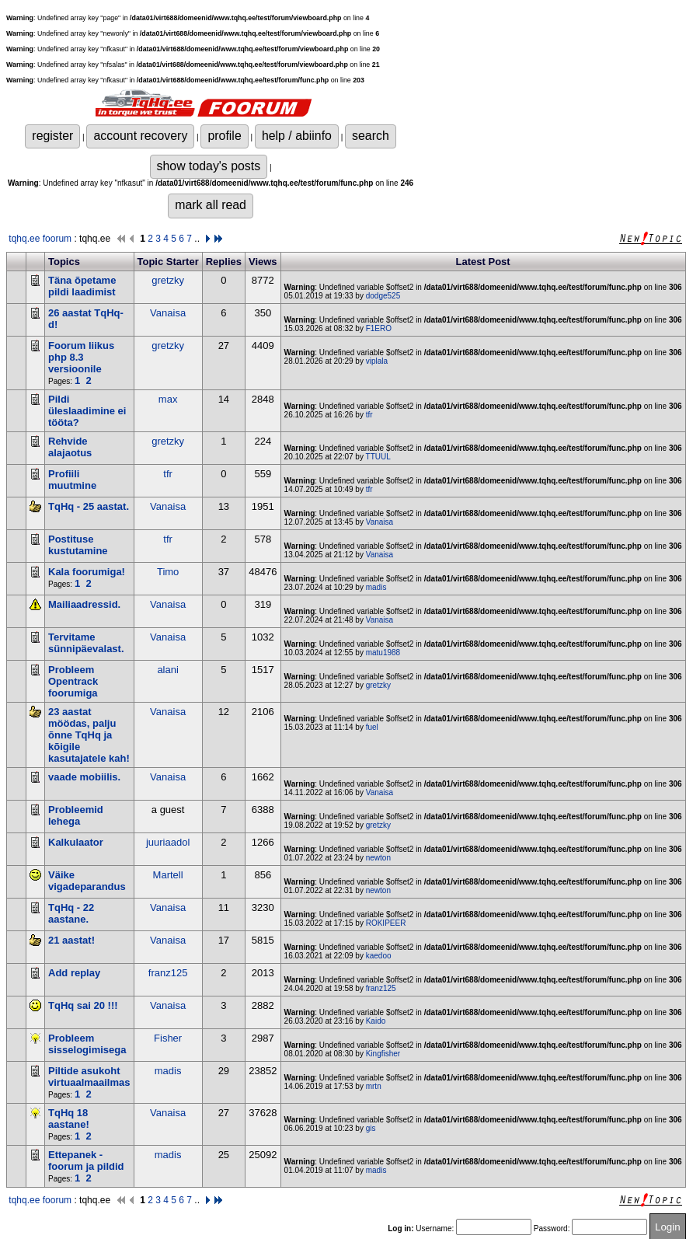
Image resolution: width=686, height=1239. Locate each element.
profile (224, 135)
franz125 (168, 973)
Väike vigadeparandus (87, 880)
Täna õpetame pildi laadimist (82, 286)
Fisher (168, 1038)
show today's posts (209, 166)
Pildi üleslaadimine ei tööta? (87, 410)
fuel (372, 727)
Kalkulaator (75, 842)
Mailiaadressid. (84, 604)
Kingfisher (383, 1053)
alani (167, 669)
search (370, 135)
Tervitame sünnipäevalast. (86, 642)
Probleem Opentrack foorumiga (73, 681)
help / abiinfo (297, 135)
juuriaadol (168, 842)
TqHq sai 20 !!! (83, 1005)
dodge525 (383, 295)
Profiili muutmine (72, 479)
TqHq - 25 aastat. (88, 506)
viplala (377, 361)
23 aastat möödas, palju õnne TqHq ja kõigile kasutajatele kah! (89, 735)
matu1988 (383, 652)
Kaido (376, 1021)
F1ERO (379, 328)
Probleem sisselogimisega (87, 1044)
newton (378, 857)
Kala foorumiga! (86, 572)
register (52, 135)
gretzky (167, 280)
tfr (369, 414)
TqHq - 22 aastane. (71, 913)
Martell (168, 875)
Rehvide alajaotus (70, 447)
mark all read (210, 204)
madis (376, 587)
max (168, 399)
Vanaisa (168, 313)
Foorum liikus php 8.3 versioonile (81, 357)
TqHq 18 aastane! (68, 1118)
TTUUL (378, 456)
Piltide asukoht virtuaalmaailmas (89, 1076)
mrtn (373, 1086)
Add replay (74, 973)
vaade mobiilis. (84, 777)
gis (371, 1128)
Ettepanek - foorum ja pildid (86, 1160)
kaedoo (379, 955)
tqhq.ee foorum (40, 238)
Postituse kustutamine (78, 545)
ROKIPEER (386, 923)
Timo (168, 572)
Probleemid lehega (75, 815)
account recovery (140, 135)
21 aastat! (71, 940)
